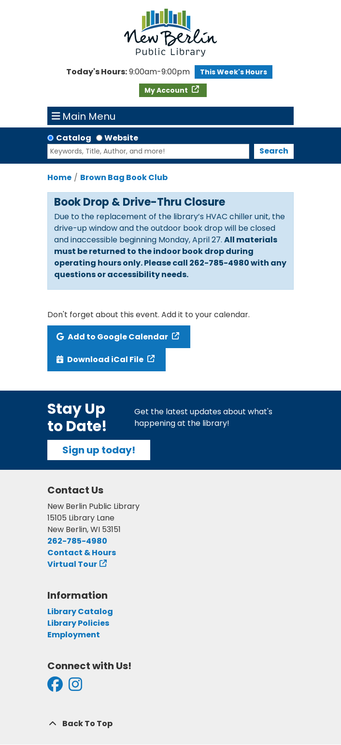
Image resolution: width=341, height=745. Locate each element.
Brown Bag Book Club (124, 177)
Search (273, 150)
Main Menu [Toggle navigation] (84, 116)
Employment (73, 634)
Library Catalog (80, 611)
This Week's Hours (233, 72)
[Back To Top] (170, 723)
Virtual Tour (72, 564)
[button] (128, 72)
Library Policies (78, 623)
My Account (166, 90)
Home (59, 177)
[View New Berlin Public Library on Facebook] (55, 687)
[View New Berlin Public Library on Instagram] (75, 687)
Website (121, 137)
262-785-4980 (77, 541)
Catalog (73, 137)
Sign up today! (98, 450)
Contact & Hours (81, 552)
